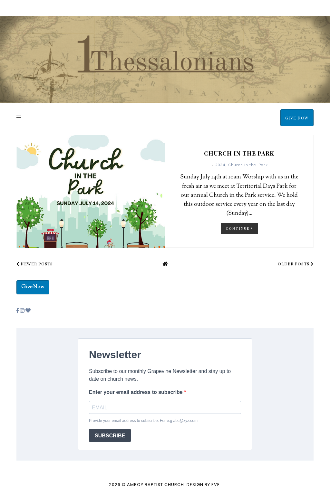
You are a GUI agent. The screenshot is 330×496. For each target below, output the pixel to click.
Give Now (297, 117)
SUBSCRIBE (110, 435)
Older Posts (296, 263)
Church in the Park (239, 153)
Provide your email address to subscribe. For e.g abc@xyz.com (143, 420)
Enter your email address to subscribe (136, 392)
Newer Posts (34, 263)
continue (239, 228)
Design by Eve (203, 485)
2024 (221, 164)
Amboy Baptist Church (155, 485)
